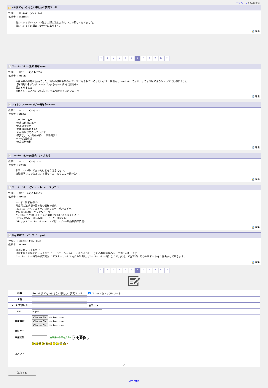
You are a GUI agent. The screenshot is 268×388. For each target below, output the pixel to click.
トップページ (240, 3)
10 (161, 58)
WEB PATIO (134, 385)
